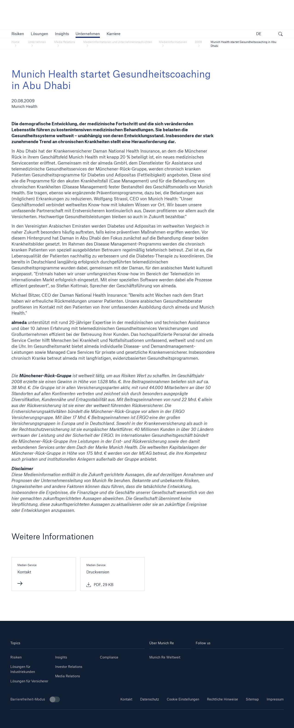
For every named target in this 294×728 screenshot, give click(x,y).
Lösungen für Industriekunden (22, 669)
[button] (17, 33)
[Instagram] (232, 655)
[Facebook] (247, 655)
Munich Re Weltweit (164, 657)
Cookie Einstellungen (183, 699)
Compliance (109, 657)
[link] (62, 33)
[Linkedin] (203, 655)
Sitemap (252, 699)
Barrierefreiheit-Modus (35, 699)
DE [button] (258, 33)
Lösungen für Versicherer (29, 681)
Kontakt (126, 699)
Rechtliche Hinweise (222, 699)
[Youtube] (217, 655)
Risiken (16, 657)
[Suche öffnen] (280, 34)
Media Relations (67, 676)
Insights (61, 657)
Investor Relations (68, 666)
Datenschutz (149, 699)
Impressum (275, 699)
